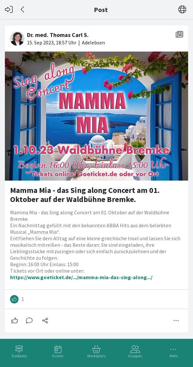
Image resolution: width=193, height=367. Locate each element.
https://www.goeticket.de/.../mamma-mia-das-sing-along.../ (81, 277)
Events (57, 355)
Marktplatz (96, 355)
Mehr (174, 355)
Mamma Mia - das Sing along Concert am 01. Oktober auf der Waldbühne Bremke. (85, 194)
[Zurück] (23, 9)
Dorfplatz (19, 355)
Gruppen (135, 355)
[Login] (9, 9)
